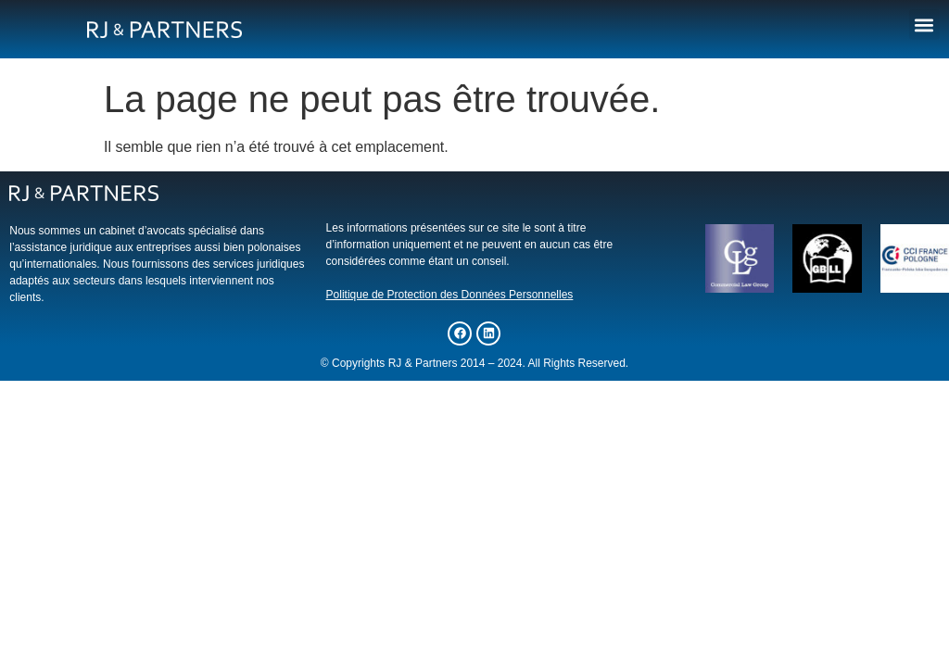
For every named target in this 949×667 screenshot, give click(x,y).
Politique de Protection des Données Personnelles (450, 294)
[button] (924, 24)
